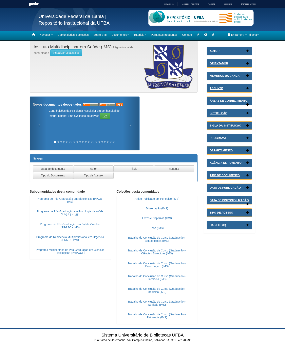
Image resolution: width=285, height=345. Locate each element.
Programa (218, 138)
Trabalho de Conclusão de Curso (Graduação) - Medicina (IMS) (157, 290)
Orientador (219, 63)
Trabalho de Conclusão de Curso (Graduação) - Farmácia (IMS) (157, 278)
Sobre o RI (100, 34)
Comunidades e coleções (73, 34)
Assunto (216, 88)
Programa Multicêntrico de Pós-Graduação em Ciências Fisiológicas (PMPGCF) (70, 251)
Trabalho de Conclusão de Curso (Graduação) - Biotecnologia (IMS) (157, 239)
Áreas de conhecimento (229, 100)
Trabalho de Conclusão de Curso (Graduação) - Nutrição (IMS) (157, 303)
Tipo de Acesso (221, 212)
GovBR (34, 4)
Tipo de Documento (225, 175)
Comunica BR (169, 4)
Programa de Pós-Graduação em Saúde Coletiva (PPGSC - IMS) (70, 226)
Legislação (228, 4)
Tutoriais (140, 34)
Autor (215, 50)
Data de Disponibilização (229, 200)
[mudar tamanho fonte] (198, 35)
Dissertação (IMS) (157, 208)
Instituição (218, 113)
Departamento (221, 150)
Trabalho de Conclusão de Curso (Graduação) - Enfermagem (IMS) (157, 265)
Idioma (254, 34)
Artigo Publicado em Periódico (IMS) (157, 198)
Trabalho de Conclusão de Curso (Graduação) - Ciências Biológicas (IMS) (157, 252)
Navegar (46, 34)
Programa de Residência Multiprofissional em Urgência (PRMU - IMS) (70, 238)
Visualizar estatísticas (66, 52)
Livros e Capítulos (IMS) (157, 218)
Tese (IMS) (157, 228)
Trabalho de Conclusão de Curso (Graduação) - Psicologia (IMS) (157, 316)
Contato (187, 34)
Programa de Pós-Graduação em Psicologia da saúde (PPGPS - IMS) (70, 213)
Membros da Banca (225, 75)
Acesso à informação (190, 4)
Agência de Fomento (226, 162)
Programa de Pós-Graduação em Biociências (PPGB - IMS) (70, 200)
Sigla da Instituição (225, 125)
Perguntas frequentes (164, 34)
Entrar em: (237, 34)
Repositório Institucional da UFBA (74, 23)
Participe (211, 4)
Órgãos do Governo (248, 4)
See (105, 116)
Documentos (120, 34)
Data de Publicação (225, 187)
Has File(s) (218, 225)
